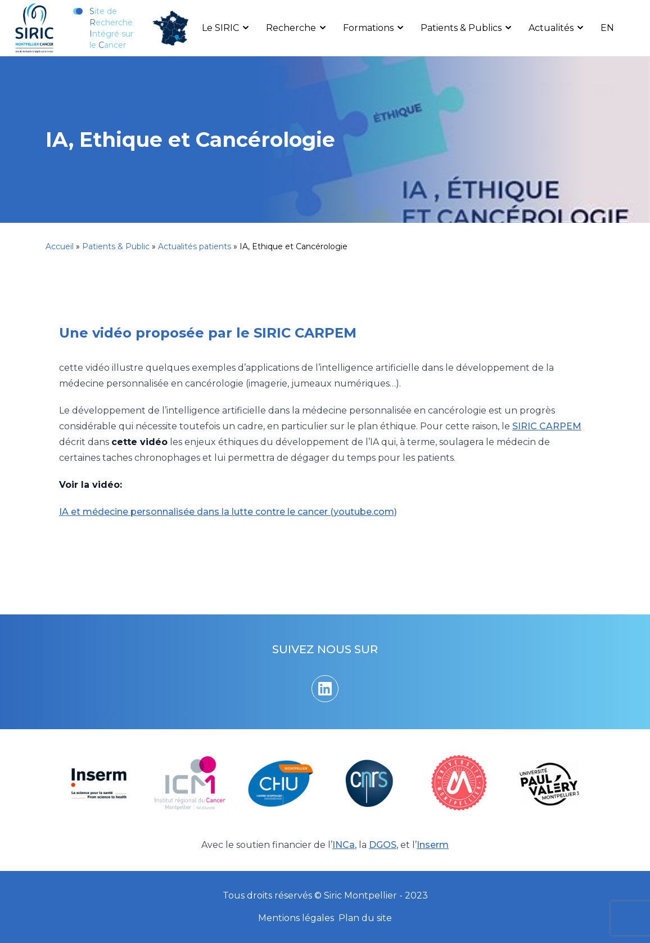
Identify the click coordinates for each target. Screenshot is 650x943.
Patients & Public (116, 246)
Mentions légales (296, 918)
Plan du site (365, 918)
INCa (343, 844)
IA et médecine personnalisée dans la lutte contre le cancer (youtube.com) (228, 511)
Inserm (433, 844)
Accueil (60, 246)
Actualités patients (194, 246)
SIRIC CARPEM (546, 426)
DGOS (382, 844)
